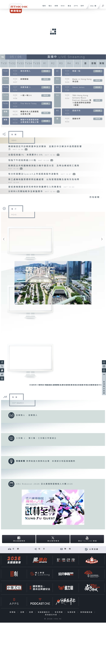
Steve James (78, 87)
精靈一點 (76, 71)
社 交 (42, 549)
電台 (49, 7)
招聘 (22, 612)
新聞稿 (13, 612)
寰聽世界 (76, 119)
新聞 (55, 7)
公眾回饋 (94, 550)
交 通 (16, 549)
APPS (75, 7)
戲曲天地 (76, 111)
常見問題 (59, 612)
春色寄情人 (25, 71)
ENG (91, 6)
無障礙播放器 (86, 612)
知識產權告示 (44, 612)
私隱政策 (72, 612)
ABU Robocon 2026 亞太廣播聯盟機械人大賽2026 (44, 484)
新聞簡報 (24, 79)
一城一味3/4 (26, 95)
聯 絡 (67, 549)
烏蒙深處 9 (25, 87)
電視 (43, 7)
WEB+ (62, 7)
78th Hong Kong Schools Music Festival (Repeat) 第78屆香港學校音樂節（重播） (81, 100)
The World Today (28, 103)
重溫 (68, 7)
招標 (31, 612)
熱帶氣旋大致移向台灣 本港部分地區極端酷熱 (50, 461)
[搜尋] (102, 5)
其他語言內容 (51, 615)
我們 (81, 7)
